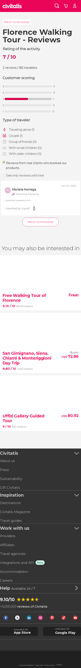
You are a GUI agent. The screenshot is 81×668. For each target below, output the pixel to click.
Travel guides (11, 520)
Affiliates (7, 545)
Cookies (59, 665)
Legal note (39, 665)
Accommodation (14, 571)
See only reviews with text (25, 175)
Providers (7, 536)
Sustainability (11, 479)
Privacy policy (49, 665)
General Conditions (26, 665)
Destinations (10, 503)
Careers (6, 580)
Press (4, 470)
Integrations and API (17, 563)
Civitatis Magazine (15, 512)
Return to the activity (17, 22)
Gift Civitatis (10, 487)
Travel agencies (12, 554)
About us (7, 461)
